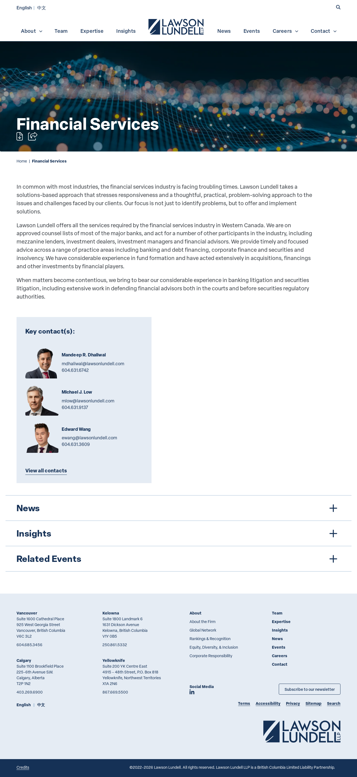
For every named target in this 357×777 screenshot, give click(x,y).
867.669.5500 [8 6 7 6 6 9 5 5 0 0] (115, 692)
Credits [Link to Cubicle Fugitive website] (23, 767)
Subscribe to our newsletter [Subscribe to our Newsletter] (310, 689)
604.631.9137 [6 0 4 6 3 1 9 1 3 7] (75, 407)
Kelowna (110, 613)
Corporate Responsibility (211, 655)
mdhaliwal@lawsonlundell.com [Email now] (93, 364)
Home (22, 161)
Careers (286, 30)
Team (61, 30)
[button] (338, 7)
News (224, 30)
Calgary (24, 660)
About (32, 30)
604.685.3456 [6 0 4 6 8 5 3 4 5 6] (29, 644)
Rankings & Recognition (210, 638)
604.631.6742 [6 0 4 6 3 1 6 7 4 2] (75, 370)
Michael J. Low (77, 392)
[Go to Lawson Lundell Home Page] (301, 731)
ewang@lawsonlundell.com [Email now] (89, 438)
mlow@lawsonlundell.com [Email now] (88, 401)
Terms (244, 703)
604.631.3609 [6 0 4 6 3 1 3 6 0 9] (76, 444)
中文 (41, 7)
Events (252, 30)
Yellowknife (113, 660)
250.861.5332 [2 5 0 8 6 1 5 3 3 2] (114, 644)
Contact (324, 30)
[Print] (20, 136)
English (24, 7)
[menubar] (178, 26)
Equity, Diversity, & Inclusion (214, 647)
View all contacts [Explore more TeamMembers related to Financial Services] (46, 470)
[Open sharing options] (32, 136)
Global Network (203, 630)
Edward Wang (76, 429)
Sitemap (313, 703)
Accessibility (268, 703)
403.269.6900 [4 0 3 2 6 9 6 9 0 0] (30, 692)
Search (333, 703)
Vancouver (27, 613)
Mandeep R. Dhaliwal (84, 355)
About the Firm (202, 621)
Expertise (92, 30)
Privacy (293, 703)
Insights (126, 30)
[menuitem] (176, 26)
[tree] (178, 533)
